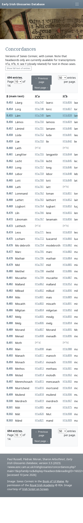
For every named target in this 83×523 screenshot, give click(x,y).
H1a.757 (39, 167)
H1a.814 (39, 375)
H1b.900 (67, 362)
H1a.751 (39, 128)
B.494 (10, 362)
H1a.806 (39, 323)
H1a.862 (39, 284)
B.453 (10, 102)
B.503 (10, 420)
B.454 (10, 109)
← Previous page (41, 80)
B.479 (10, 264)
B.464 (10, 173)
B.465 (10, 180)
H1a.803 (39, 303)
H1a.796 (39, 258)
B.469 (10, 206)
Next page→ (41, 87)
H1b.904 (67, 387)
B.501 (10, 407)
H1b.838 (67, 115)
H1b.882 (67, 245)
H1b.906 (67, 394)
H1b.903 (67, 381)
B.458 (10, 134)
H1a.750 (39, 121)
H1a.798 (39, 271)
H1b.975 (67, 407)
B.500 (10, 400)
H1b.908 (67, 413)
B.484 (10, 297)
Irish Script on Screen (35, 489)
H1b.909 (67, 420)
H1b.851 (67, 193)
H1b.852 (67, 199)
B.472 (10, 219)
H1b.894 (67, 323)
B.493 (10, 355)
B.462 (10, 160)
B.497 (10, 381)
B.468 (10, 199)
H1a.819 (39, 400)
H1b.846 (67, 167)
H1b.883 (67, 251)
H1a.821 (39, 420)
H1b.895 (67, 329)
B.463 (10, 167)
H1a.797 (39, 264)
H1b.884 (67, 258)
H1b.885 (67, 264)
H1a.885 (39, 407)
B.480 (10, 271)
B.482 (10, 284)
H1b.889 (67, 297)
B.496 (10, 375)
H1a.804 (39, 310)
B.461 (10, 154)
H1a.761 (39, 186)
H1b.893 (67, 316)
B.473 (10, 225)
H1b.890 (67, 290)
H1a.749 (39, 115)
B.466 (10, 186)
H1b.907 (67, 400)
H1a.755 (39, 154)
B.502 (10, 413)
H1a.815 (39, 381)
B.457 (10, 128)
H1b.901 (67, 368)
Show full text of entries (18, 68)
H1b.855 (67, 212)
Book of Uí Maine (53, 481)
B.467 (10, 193)
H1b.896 (67, 336)
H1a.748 (39, 109)
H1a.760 (39, 180)
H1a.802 (39, 290)
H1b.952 (67, 284)
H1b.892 (67, 310)
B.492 (10, 349)
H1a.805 (39, 316)
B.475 (10, 238)
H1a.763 (39, 199)
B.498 (10, 387)
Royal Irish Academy (42, 485)
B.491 (10, 342)
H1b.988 (67, 349)
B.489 (10, 329)
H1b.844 (67, 154)
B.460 (10, 147)
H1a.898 (39, 349)
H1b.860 (67, 238)
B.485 (10, 303)
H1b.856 (67, 219)
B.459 (10, 141)
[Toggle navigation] (77, 4)
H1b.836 (67, 102)
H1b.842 (67, 141)
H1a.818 (39, 394)
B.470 (10, 212)
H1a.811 (39, 355)
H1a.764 (39, 206)
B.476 (10, 245)
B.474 (10, 232)
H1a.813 (39, 368)
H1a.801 (39, 297)
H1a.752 (39, 134)
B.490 (10, 336)
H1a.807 (39, 329)
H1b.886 (67, 271)
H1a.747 (39, 102)
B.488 (10, 323)
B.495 (10, 368)
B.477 (10, 251)
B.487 (10, 316)
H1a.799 (39, 277)
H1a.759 (39, 173)
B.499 (10, 394)
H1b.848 (67, 173)
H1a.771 (39, 232)
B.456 (10, 121)
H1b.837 (67, 109)
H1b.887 (67, 277)
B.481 (10, 277)
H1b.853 (67, 206)
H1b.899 (67, 355)
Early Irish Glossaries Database (23, 4)
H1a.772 (39, 238)
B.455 (10, 115)
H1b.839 (67, 121)
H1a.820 (39, 413)
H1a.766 (39, 212)
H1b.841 (67, 134)
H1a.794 (39, 245)
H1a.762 (39, 193)
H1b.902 (67, 375)
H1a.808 (39, 336)
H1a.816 (39, 387)
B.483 (10, 290)
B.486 (10, 310)
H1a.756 (39, 160)
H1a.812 (39, 362)
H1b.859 (67, 232)
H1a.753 (39, 141)
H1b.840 (67, 128)
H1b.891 (67, 303)
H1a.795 (39, 251)
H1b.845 (67, 160)
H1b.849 (67, 180)
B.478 (10, 258)
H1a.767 (39, 219)
